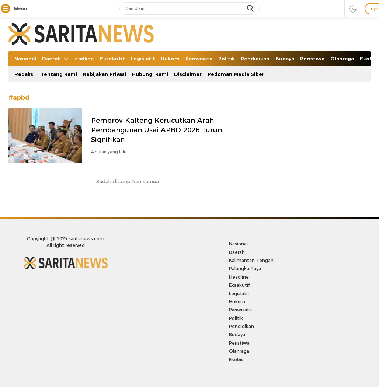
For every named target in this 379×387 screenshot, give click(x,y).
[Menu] (7, 8)
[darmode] (353, 8)
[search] (251, 8)
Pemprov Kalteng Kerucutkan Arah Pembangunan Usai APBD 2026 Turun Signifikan (156, 130)
